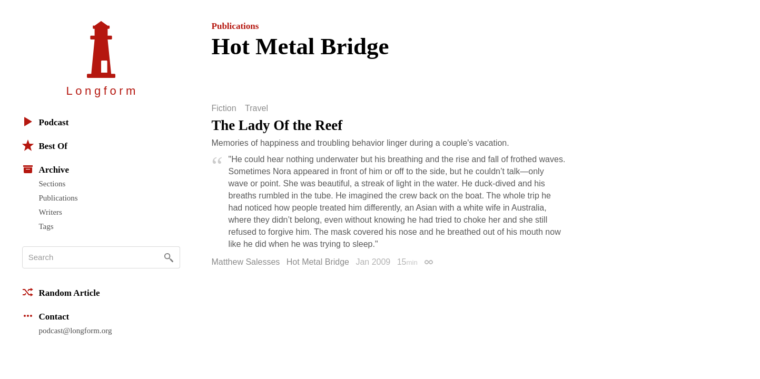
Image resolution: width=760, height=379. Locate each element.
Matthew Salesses (246, 261)
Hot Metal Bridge (318, 261)
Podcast (45, 121)
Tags (46, 226)
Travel (256, 108)
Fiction (224, 108)
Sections (52, 183)
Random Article (61, 292)
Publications (58, 198)
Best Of (44, 145)
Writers (50, 212)
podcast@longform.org (75, 330)
